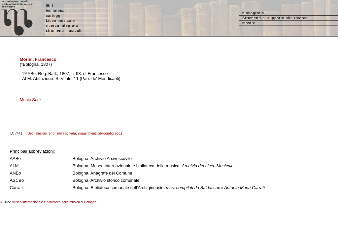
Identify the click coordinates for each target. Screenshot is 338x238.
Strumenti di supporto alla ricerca (275, 18)
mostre (248, 23)
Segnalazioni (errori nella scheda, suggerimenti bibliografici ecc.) (75, 133)
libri (49, 6)
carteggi (54, 16)
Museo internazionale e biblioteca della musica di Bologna (54, 202)
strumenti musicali (64, 30)
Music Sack (31, 99)
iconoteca (55, 11)
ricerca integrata (62, 25)
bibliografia (253, 13)
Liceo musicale (60, 20)
